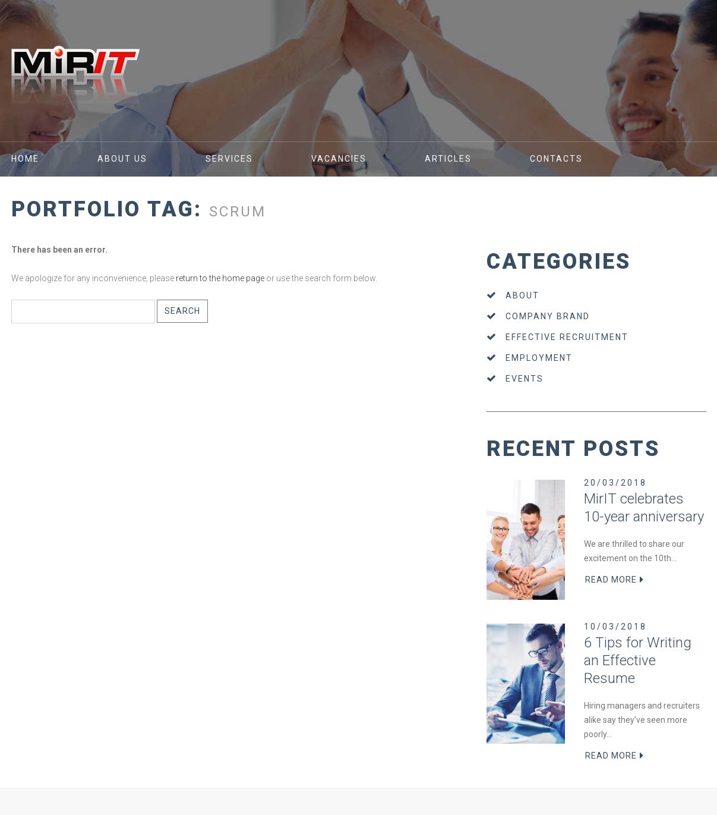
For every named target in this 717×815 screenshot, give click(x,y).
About (522, 295)
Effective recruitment (567, 337)
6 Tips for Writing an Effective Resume (637, 660)
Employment (539, 358)
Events (525, 378)
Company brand (548, 316)
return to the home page (220, 278)
